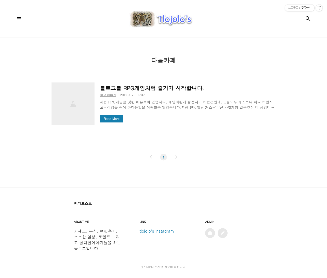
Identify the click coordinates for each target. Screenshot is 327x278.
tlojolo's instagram (157, 231)
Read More (111, 118)
